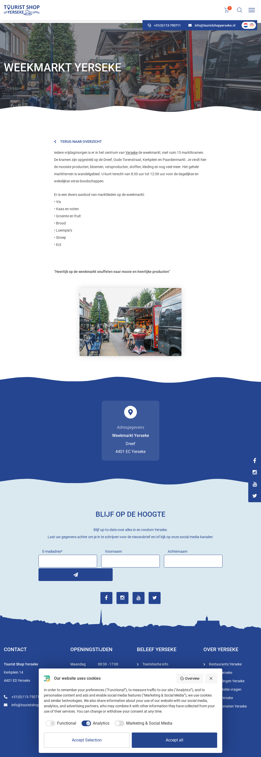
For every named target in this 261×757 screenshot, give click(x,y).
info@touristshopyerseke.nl (211, 28)
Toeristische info (155, 664)
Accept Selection (87, 740)
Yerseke (131, 152)
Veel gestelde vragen (225, 689)
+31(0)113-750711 (164, 28)
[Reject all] (211, 678)
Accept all (174, 740)
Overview (190, 678)
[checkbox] (60, 723)
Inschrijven (44, 573)
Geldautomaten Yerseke (228, 706)
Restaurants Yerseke (225, 664)
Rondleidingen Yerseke (226, 680)
